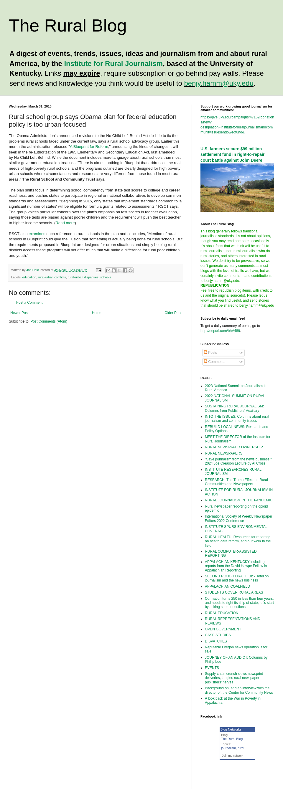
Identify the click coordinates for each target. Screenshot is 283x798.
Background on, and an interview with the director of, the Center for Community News (239, 690)
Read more (65, 223)
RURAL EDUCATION (221, 613)
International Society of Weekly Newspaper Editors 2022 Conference (238, 518)
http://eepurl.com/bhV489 (220, 331)
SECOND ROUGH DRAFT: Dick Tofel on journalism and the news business (237, 578)
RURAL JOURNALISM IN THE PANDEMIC (238, 500)
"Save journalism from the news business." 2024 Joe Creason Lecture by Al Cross (238, 461)
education (29, 277)
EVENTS (212, 668)
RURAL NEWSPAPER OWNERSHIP (234, 447)
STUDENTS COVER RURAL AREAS (234, 592)
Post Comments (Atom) (48, 321)
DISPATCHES (216, 641)
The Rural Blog (68, 25)
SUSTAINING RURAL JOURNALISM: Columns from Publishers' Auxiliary (234, 408)
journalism (228, 748)
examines (37, 234)
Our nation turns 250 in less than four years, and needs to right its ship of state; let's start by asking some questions (239, 603)
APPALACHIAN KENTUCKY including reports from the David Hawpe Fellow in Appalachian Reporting (236, 566)
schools (105, 277)
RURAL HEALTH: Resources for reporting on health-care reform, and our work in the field (238, 541)
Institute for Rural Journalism (113, 63)
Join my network (232, 755)
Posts (210, 353)
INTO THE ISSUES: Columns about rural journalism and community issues (237, 418)
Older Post (172, 313)
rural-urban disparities (83, 277)
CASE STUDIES (218, 635)
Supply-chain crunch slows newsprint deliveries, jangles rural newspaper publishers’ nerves (234, 678)
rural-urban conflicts (52, 277)
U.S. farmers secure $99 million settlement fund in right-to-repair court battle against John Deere (232, 154)
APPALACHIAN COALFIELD (227, 586)
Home (96, 313)
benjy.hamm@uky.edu (219, 83)
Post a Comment (29, 302)
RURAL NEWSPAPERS (223, 453)
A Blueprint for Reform (89, 146)
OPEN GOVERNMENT (223, 629)
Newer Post (19, 313)
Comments (214, 362)
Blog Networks (231, 729)
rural (241, 748)
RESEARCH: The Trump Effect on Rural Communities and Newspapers (236, 482)
